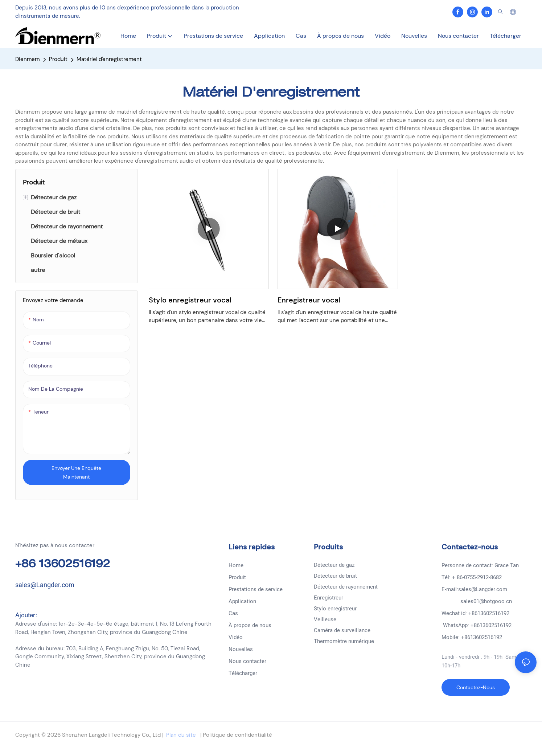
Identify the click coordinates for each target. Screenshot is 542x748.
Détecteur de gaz (334, 565)
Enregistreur (328, 598)
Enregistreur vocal (309, 300)
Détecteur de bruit (335, 576)
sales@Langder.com (44, 585)
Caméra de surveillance (342, 630)
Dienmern (27, 59)
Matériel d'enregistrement (109, 59)
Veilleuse (325, 619)
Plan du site (181, 735)
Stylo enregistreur (335, 609)
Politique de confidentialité (236, 735)
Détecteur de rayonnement (346, 587)
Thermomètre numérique (344, 641)
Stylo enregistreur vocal (190, 300)
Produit (58, 59)
